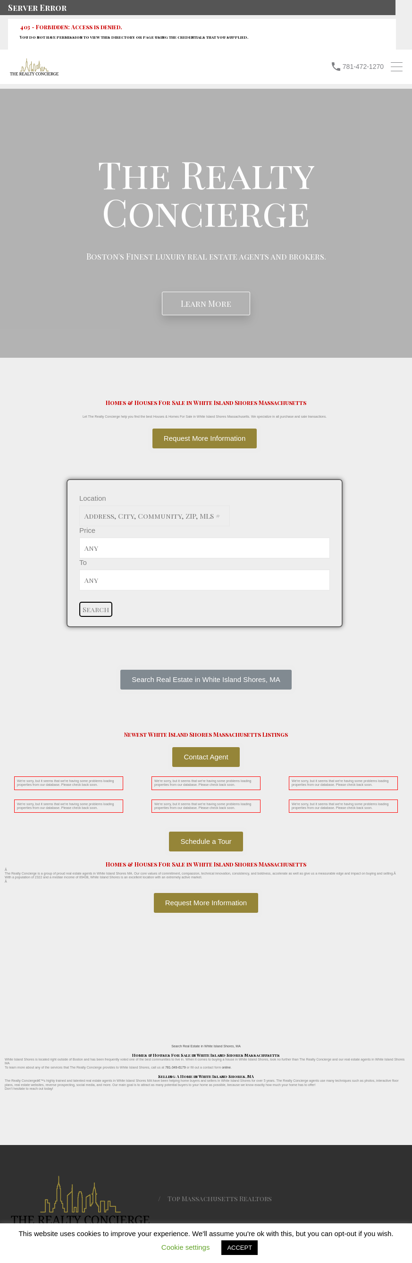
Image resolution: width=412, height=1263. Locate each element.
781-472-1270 (363, 66)
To (83, 562)
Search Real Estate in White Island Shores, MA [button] (206, 1046)
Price (87, 530)
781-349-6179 (175, 1067)
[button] (205, 680)
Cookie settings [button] (185, 1247)
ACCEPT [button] (239, 1247)
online (226, 1067)
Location (92, 498)
